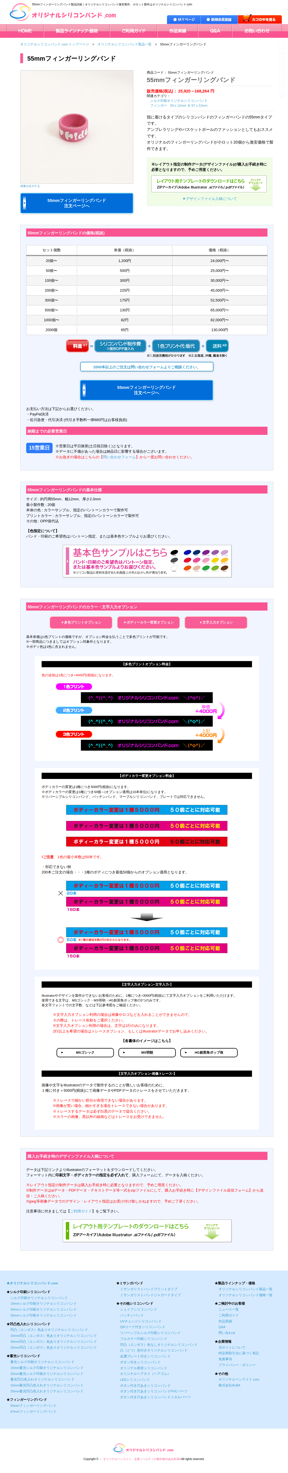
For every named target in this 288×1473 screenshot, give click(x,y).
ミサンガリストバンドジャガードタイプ (150, 1295)
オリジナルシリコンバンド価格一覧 (246, 1295)
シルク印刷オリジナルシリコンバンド (179, 100)
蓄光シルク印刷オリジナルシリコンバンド (42, 1362)
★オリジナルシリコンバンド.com (32, 1283)
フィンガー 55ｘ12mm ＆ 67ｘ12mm (179, 105)
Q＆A (203, 26)
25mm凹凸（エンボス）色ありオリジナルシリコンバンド (53, 1347)
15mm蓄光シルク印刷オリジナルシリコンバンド (47, 1367)
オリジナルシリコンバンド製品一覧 (125, 44)
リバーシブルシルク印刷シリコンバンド (150, 1333)
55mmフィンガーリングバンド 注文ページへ (77, 203)
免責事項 (225, 1359)
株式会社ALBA (229, 1385)
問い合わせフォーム (119, 457)
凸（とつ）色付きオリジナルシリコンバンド (154, 1350)
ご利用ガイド (121, 26)
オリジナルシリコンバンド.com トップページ (54, 44)
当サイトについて (232, 1347)
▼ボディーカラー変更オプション (148, 622)
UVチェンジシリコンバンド (141, 1321)
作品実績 (165, 26)
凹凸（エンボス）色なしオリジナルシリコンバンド (159, 1344)
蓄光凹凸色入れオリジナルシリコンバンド (42, 1379)
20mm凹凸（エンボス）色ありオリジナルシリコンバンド (53, 1341)
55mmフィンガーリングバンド (33, 1405)
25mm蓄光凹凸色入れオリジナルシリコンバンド (47, 1391)
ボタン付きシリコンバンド (140, 1362)
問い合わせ (227, 1333)
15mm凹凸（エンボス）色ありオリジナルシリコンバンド (53, 1335)
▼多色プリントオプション (81, 622)
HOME (12, 26)
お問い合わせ (243, 26)
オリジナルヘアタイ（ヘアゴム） (145, 1373)
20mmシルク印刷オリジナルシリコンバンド (43, 1309)
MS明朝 (147, 1052)
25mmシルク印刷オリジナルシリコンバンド (43, 1315)
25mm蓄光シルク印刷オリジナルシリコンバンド (47, 1373)
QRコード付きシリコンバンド (142, 1327)
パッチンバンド (132, 1315)
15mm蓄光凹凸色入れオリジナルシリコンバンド (47, 1385)
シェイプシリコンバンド (138, 1309)
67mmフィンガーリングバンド (33, 1411)
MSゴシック (85, 1052)
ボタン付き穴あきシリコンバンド (145, 1385)
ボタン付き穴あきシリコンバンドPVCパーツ (154, 1391)
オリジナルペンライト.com (239, 1379)
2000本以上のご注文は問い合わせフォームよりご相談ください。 (146, 367)
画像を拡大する (30, 186)
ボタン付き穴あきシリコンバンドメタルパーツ (155, 1397)
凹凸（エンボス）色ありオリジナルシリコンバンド (49, 1329)
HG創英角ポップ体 (209, 1052)
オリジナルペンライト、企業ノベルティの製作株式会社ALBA (142, 1459)
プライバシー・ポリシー (237, 1365)
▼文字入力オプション (216, 622)
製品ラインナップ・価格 (63, 26)
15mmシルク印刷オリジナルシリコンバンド (43, 1303)
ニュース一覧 (229, 1309)
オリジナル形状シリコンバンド (143, 1368)
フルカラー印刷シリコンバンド (143, 1338)
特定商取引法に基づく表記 (239, 1353)
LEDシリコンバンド (135, 1379)
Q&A (222, 1327)
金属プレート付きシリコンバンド (145, 1356)
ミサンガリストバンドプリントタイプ (148, 1289)
